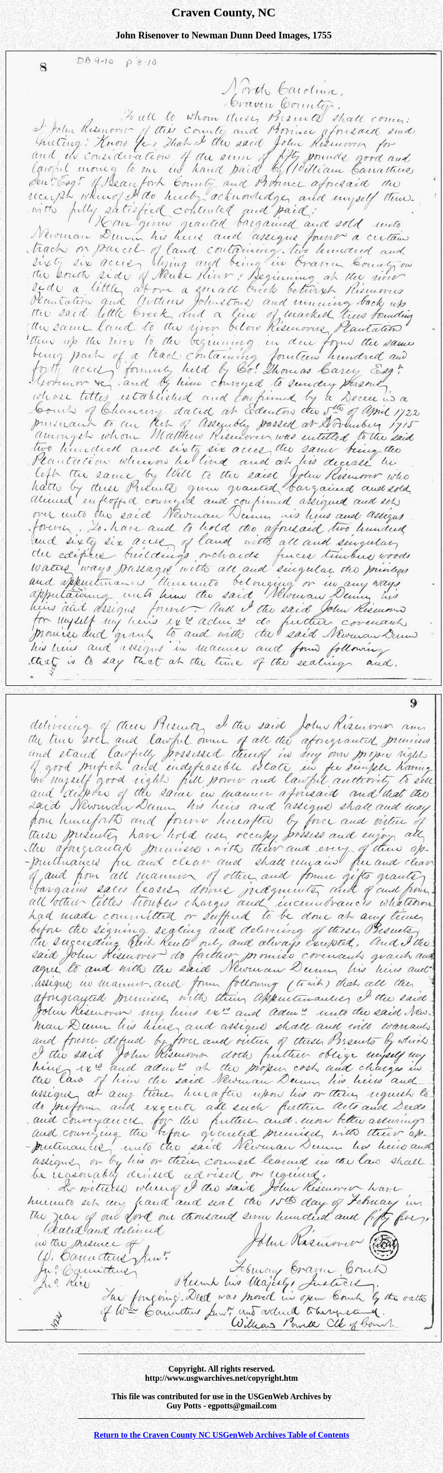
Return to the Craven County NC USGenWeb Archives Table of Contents (221, 1434)
